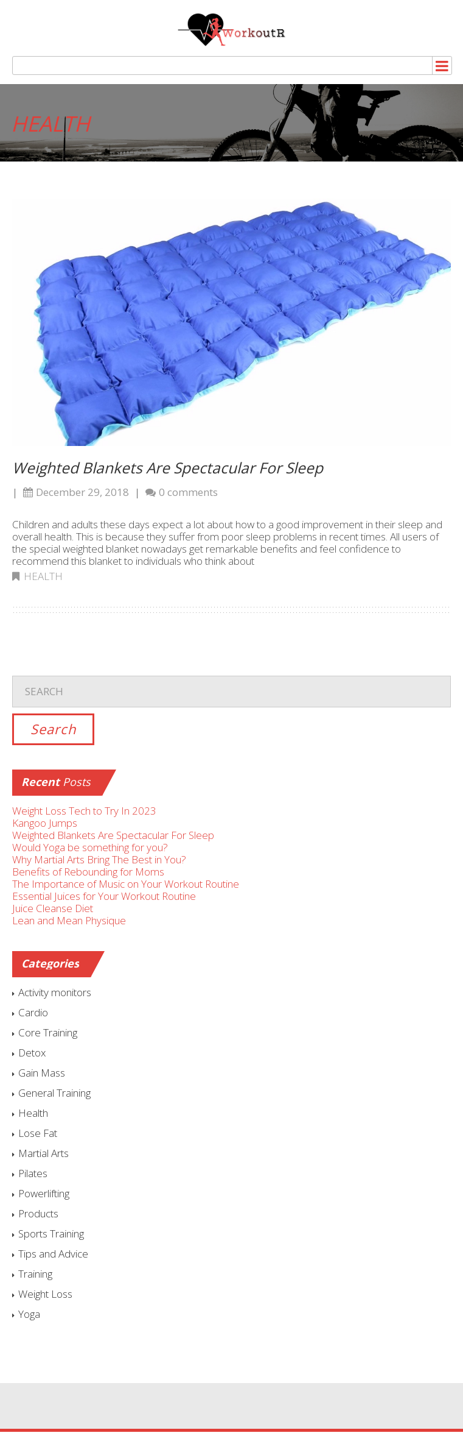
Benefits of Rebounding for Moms (88, 872)
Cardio (33, 1012)
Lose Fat (37, 1133)
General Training (54, 1093)
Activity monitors (54, 992)
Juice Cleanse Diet (52, 908)
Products (38, 1213)
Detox (32, 1053)
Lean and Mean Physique (69, 920)
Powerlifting (43, 1193)
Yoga (29, 1314)
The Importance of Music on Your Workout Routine (125, 884)
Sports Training (51, 1233)
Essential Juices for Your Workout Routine (104, 896)
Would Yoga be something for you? (90, 847)
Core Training (47, 1032)
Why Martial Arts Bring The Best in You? (99, 859)
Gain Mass (41, 1073)
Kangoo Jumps (44, 823)
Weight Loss (45, 1294)
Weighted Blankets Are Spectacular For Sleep (167, 468)
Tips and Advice (53, 1254)
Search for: (231, 666)
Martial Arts (43, 1153)
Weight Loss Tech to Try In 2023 (84, 811)
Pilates (32, 1173)
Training (35, 1274)
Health (43, 576)
